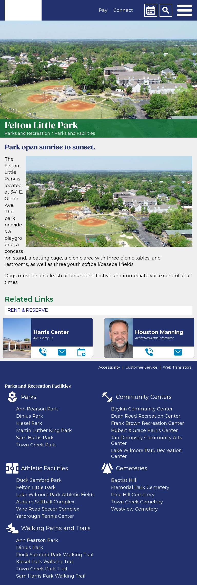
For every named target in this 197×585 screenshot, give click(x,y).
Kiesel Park (29, 423)
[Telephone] (42, 352)
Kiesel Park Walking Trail (45, 561)
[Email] (62, 352)
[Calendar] (150, 10)
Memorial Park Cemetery (140, 487)
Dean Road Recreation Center (145, 416)
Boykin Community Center (142, 409)
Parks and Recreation (27, 133)
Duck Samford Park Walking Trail (54, 555)
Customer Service (141, 367)
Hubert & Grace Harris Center (144, 430)
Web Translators (177, 367)
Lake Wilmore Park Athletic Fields (55, 494)
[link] (23, 10)
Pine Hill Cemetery (132, 494)
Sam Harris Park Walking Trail (50, 576)
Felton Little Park (36, 487)
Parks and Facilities (74, 133)
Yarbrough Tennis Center (45, 516)
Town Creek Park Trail (41, 569)
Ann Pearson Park (37, 409)
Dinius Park (29, 416)
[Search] (166, 10)
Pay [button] (103, 10)
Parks (28, 397)
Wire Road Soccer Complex (47, 509)
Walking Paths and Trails (56, 528)
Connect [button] (123, 10)
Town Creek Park (36, 445)
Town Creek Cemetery (137, 502)
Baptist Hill (123, 480)
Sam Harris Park (35, 437)
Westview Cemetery (134, 509)
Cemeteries (131, 468)
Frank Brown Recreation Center (147, 423)
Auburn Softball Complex (45, 502)
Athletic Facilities (44, 468)
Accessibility (109, 367)
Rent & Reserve (27, 310)
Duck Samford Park (39, 480)
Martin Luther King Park (44, 430)
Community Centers (144, 397)
